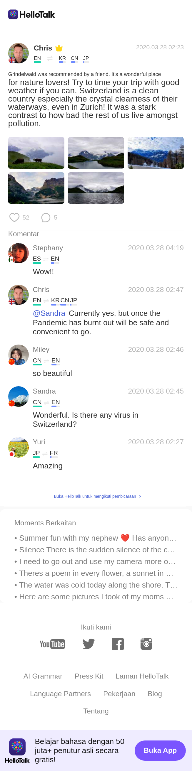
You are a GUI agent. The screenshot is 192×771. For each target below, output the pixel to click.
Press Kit (89, 676)
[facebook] (117, 643)
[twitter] (88, 644)
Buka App (160, 750)
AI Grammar (43, 676)
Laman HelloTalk (142, 676)
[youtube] (52, 644)
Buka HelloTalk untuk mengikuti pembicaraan (95, 496)
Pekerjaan (119, 694)
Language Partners (60, 694)
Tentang (96, 711)
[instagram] (146, 643)
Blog (155, 694)
